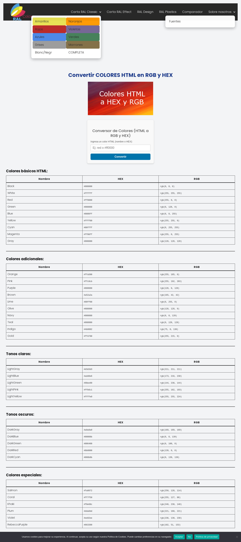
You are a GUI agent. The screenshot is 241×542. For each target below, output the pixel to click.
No (189, 536)
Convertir (120, 156)
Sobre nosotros (220, 12)
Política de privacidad (207, 536)
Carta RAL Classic (84, 12)
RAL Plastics (167, 12)
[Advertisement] (120, 45)
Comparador (192, 12)
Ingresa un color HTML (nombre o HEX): (112, 141)
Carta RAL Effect (119, 12)
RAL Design (145, 12)
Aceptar (179, 536)
